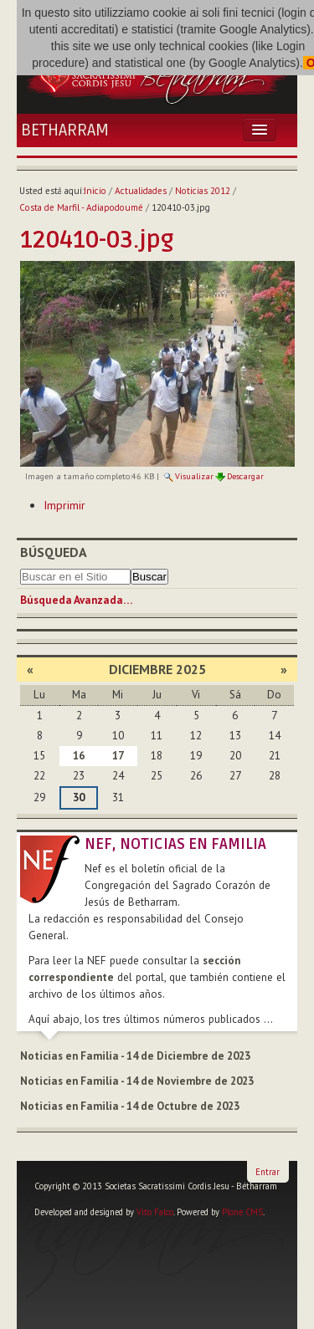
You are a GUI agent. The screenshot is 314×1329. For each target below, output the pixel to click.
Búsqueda (53, 552)
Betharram (65, 130)
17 (118, 756)
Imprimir (64, 505)
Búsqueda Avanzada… (76, 600)
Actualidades (141, 191)
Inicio (95, 191)
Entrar (267, 1172)
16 (79, 756)
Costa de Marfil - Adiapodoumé (81, 207)
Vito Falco (154, 1212)
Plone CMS (242, 1212)
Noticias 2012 (202, 191)
